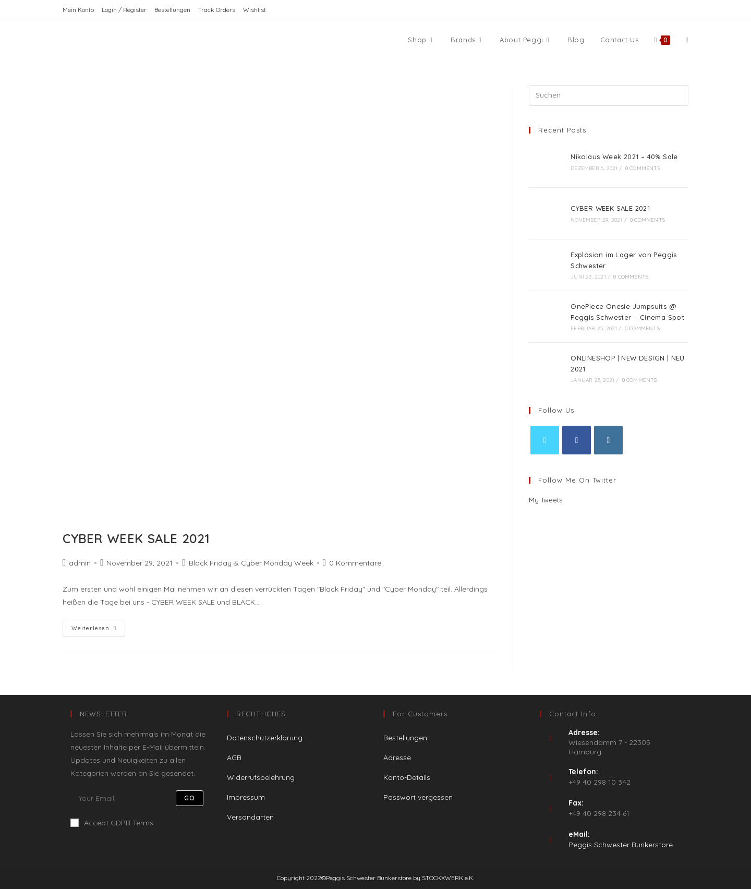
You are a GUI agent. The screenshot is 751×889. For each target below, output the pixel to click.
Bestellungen (172, 10)
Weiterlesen (98, 630)
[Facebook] (576, 440)
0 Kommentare (355, 563)
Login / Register (124, 10)
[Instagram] (608, 440)
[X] (544, 440)
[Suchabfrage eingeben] (608, 95)
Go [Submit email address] (189, 798)
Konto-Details (406, 777)
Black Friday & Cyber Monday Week (251, 563)
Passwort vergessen (418, 797)
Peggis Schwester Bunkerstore (620, 844)
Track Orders (216, 10)
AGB (234, 757)
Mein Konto (78, 10)
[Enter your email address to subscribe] (140, 798)
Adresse (397, 757)
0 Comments (642, 168)
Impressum (246, 797)
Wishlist (254, 10)
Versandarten (250, 817)
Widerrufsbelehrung (261, 777)
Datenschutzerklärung (264, 737)
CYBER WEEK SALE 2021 (136, 538)
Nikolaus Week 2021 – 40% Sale (624, 156)
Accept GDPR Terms (111, 822)
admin (80, 563)
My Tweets (545, 500)
